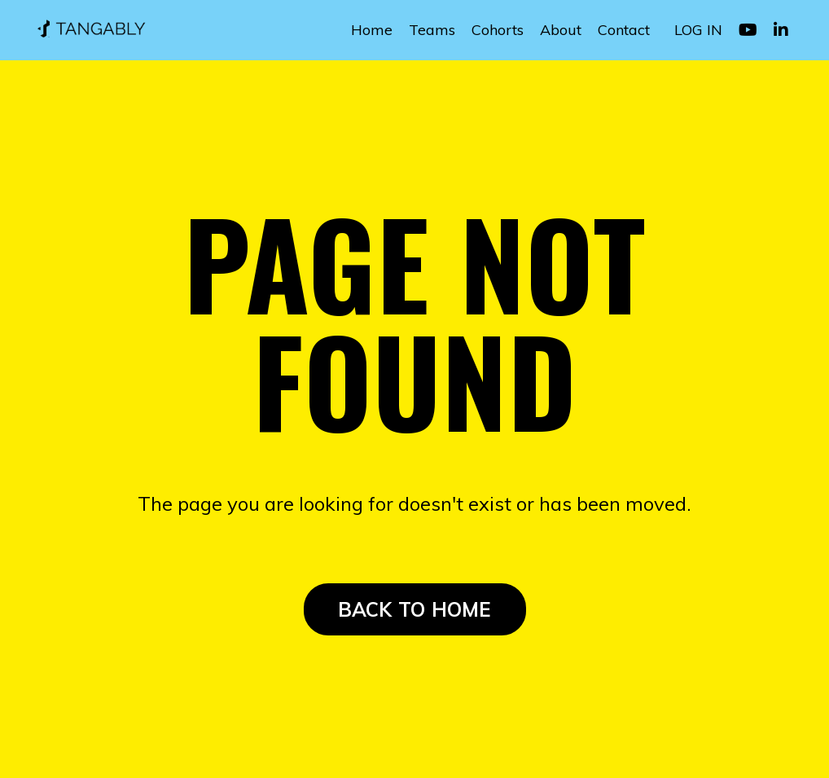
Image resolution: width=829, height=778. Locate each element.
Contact (624, 29)
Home (372, 29)
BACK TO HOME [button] (415, 609)
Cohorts (498, 29)
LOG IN (698, 29)
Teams (432, 29)
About (560, 29)
